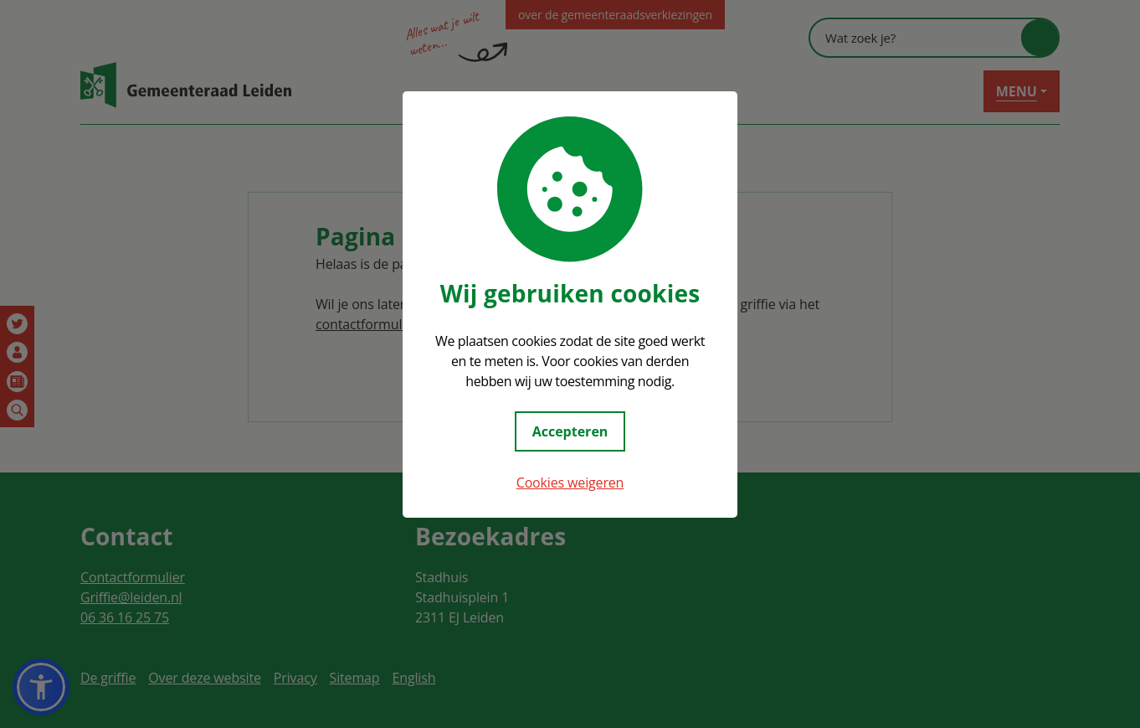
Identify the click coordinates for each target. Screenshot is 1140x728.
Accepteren (570, 431)
